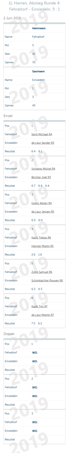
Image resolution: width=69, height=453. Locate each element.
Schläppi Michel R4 (43, 168)
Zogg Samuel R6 (41, 272)
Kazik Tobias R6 (41, 237)
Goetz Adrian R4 (41, 203)
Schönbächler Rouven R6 (47, 280)
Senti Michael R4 (41, 134)
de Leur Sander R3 (42, 142)
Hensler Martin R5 (42, 246)
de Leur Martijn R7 (42, 314)
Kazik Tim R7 (39, 306)
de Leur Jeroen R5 (42, 211)
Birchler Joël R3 (41, 177)
